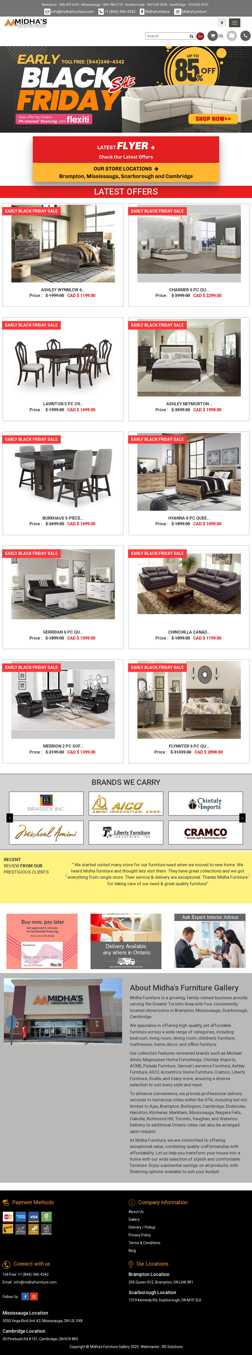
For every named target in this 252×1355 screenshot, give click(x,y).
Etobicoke (235, 1106)
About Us (136, 1212)
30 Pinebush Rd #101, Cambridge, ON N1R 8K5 (40, 1339)
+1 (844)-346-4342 (116, 12)
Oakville (137, 1118)
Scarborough (234, 1010)
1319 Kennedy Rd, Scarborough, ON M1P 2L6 (165, 1300)
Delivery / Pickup (142, 1227)
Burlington (191, 1106)
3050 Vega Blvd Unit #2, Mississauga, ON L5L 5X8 (43, 1321)
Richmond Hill (160, 1118)
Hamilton (138, 1112)
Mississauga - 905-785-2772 (102, 4)
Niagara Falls (228, 1112)
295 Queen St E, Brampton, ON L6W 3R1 (161, 1282)
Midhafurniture (155, 12)
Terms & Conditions (144, 1243)
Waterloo (229, 1118)
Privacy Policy (140, 1235)
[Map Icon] (222, 22)
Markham (178, 1112)
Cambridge (140, 1016)
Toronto (183, 1118)
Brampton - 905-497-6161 (60, 4)
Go (200, 36)
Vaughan (201, 1118)
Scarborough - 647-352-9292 (146, 4)
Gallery (134, 1219)
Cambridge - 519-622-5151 (189, 4)
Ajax (154, 1106)
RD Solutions (172, 1347)
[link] (234, 22)
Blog (132, 1250)
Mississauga (208, 1010)
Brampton (184, 1010)
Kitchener (158, 1112)
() (215, 36)
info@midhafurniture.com (69, 12)
